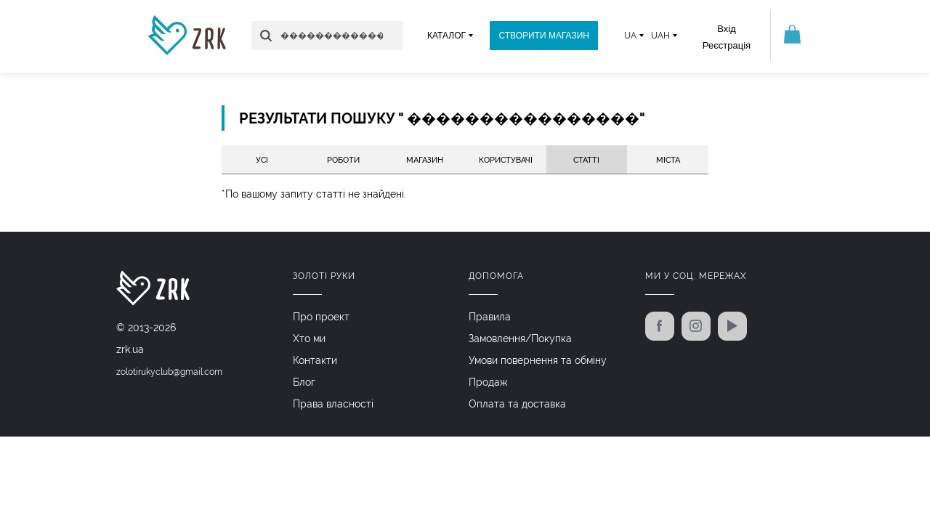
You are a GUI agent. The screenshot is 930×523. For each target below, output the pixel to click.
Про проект (321, 317)
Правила (490, 317)
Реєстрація (727, 45)
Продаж (488, 382)
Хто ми (309, 338)
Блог (304, 382)
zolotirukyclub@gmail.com (169, 372)
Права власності (333, 404)
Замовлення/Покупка (520, 338)
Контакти (315, 360)
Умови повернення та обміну (538, 360)
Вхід (726, 28)
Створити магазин (543, 36)
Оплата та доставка (517, 404)
